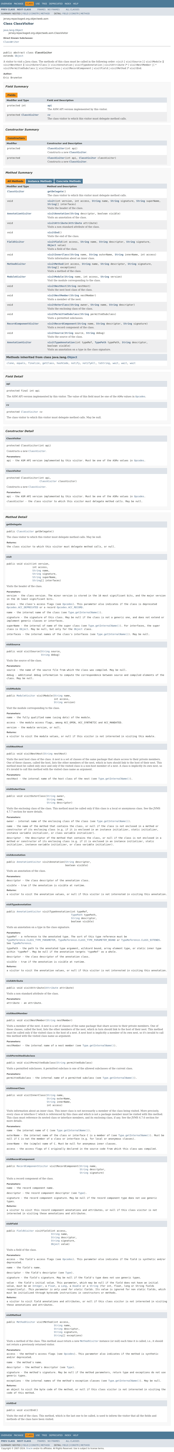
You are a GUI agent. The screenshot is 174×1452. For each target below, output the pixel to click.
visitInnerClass (58, 254)
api (50, 105)
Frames (41, 9)
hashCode (62, 363)
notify (75, 363)
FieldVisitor (15, 241)
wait (115, 363)
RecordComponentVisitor (23, 323)
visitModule (55, 276)
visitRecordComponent (62, 323)
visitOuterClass (58, 304)
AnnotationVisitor (19, 213)
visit (51, 201)
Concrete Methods (68, 181)
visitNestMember (58, 295)
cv (49, 114)
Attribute (75, 223)
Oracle (29, 1448)
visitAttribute (58, 223)
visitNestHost (57, 286)
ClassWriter (11, 41)
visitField (55, 241)
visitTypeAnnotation (61, 342)
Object (19, 55)
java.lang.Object (13, 30)
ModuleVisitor (16, 276)
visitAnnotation (58, 213)
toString (104, 363)
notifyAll (89, 363)
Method (45, 13)
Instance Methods (40, 181)
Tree (44, 4)
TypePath (100, 342)
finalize (33, 363)
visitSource (55, 333)
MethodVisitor (16, 264)
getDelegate (55, 191)
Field (25, 13)
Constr (34, 13)
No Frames (54, 9)
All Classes (72, 9)
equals (21, 363)
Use (38, 4)
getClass (48, 363)
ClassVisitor (30, 114)
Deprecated (56, 4)
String (96, 201)
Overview (6, 4)
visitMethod (55, 264)
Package (18, 4)
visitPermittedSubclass (63, 314)
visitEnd (53, 232)
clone (10, 363)
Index (68, 4)
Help (75, 4)
